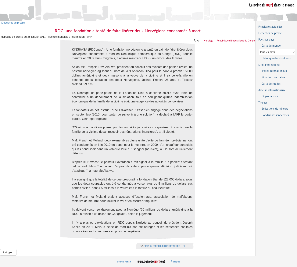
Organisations (270, 96)
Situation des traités (273, 77)
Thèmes (262, 102)
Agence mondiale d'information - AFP (165, 245)
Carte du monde (271, 45)
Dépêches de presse (13, 22)
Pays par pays (266, 39)
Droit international (269, 64)
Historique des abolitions (276, 58)
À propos (175, 261)
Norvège (208, 40)
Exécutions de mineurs (275, 108)
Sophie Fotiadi (124, 261)
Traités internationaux (274, 70)
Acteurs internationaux (271, 90)
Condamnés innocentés (275, 115)
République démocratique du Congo (236, 40)
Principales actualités (270, 26)
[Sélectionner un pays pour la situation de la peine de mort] (277, 52)
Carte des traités (271, 83)
